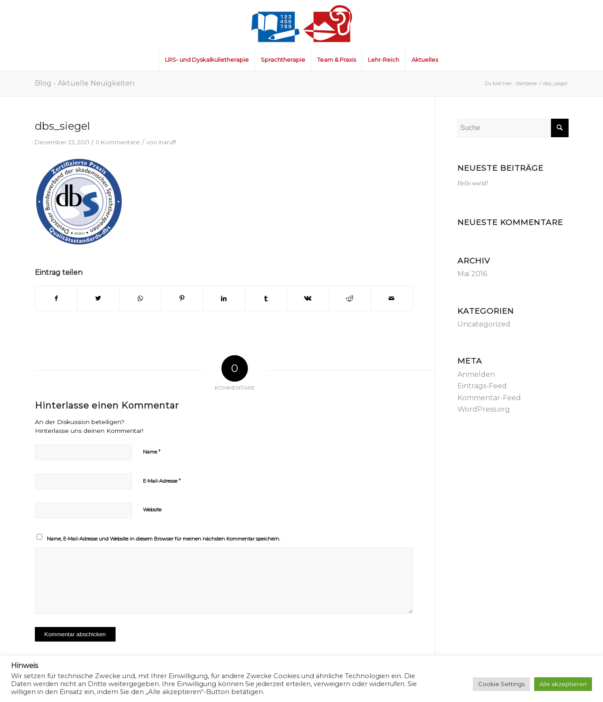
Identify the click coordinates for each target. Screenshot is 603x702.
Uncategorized (483, 324)
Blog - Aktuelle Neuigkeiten (85, 83)
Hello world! (472, 183)
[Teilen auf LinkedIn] (224, 298)
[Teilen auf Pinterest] (182, 298)
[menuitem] (207, 60)
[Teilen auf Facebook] (56, 298)
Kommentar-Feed (489, 398)
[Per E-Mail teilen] (391, 298)
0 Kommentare (118, 142)
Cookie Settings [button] (501, 683)
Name (152, 451)
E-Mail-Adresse (162, 480)
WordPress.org (483, 409)
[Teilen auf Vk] (308, 298)
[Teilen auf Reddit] (350, 298)
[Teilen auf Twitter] (98, 298)
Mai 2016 (472, 274)
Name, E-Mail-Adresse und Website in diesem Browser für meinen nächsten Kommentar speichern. (163, 539)
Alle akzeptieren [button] (563, 683)
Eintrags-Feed (482, 386)
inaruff (167, 142)
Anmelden (476, 374)
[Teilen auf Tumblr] (266, 298)
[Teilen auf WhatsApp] (140, 298)
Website (152, 510)
